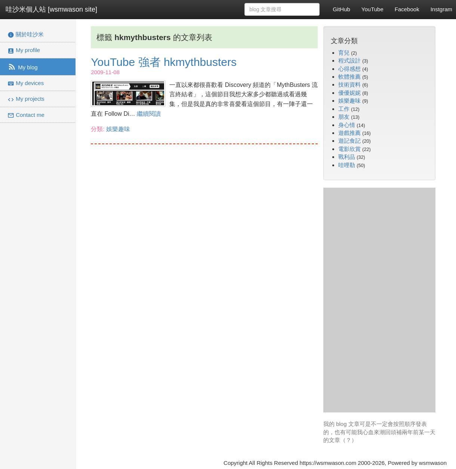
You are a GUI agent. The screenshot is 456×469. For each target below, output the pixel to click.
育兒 (343, 52)
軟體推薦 (349, 76)
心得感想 (349, 69)
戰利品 (346, 157)
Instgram (441, 9)
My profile (23, 50)
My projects (25, 99)
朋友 (343, 117)
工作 (343, 109)
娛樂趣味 (118, 129)
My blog (22, 66)
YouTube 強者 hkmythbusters (164, 62)
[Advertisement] (379, 300)
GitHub (341, 9)
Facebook (407, 9)
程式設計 (349, 60)
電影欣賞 (349, 149)
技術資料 (349, 84)
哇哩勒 (346, 165)
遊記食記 (349, 140)
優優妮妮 (349, 93)
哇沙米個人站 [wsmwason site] (51, 9)
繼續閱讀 (149, 114)
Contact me (25, 115)
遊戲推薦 (349, 133)
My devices (25, 83)
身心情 (346, 125)
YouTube (372, 9)
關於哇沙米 (25, 34)
